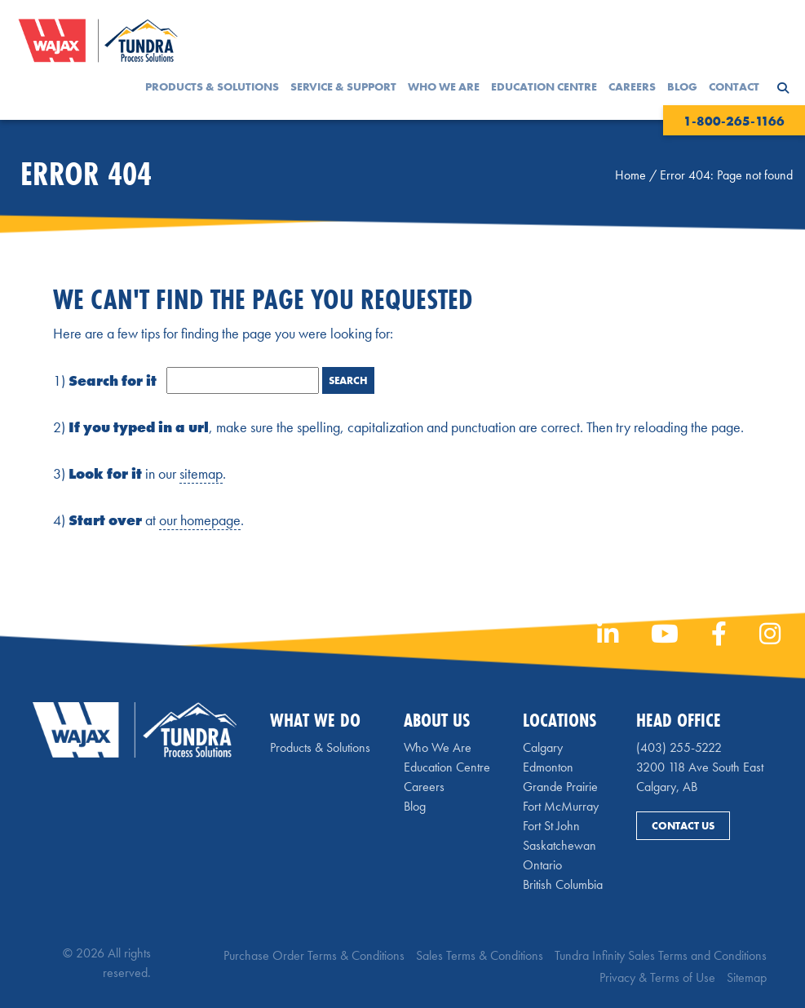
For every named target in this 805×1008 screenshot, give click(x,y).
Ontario (542, 864)
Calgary (543, 747)
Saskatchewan (559, 845)
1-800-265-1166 (734, 121)
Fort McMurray (561, 806)
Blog (682, 86)
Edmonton (548, 767)
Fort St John (551, 825)
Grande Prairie (560, 786)
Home (630, 174)
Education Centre (544, 86)
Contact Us (683, 826)
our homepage (200, 520)
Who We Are (444, 86)
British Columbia (563, 884)
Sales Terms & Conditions (479, 955)
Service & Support (343, 86)
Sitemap (747, 977)
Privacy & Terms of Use (657, 977)
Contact (734, 86)
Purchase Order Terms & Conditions (314, 955)
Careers (632, 86)
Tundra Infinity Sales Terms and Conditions (661, 955)
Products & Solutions (212, 86)
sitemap (201, 473)
